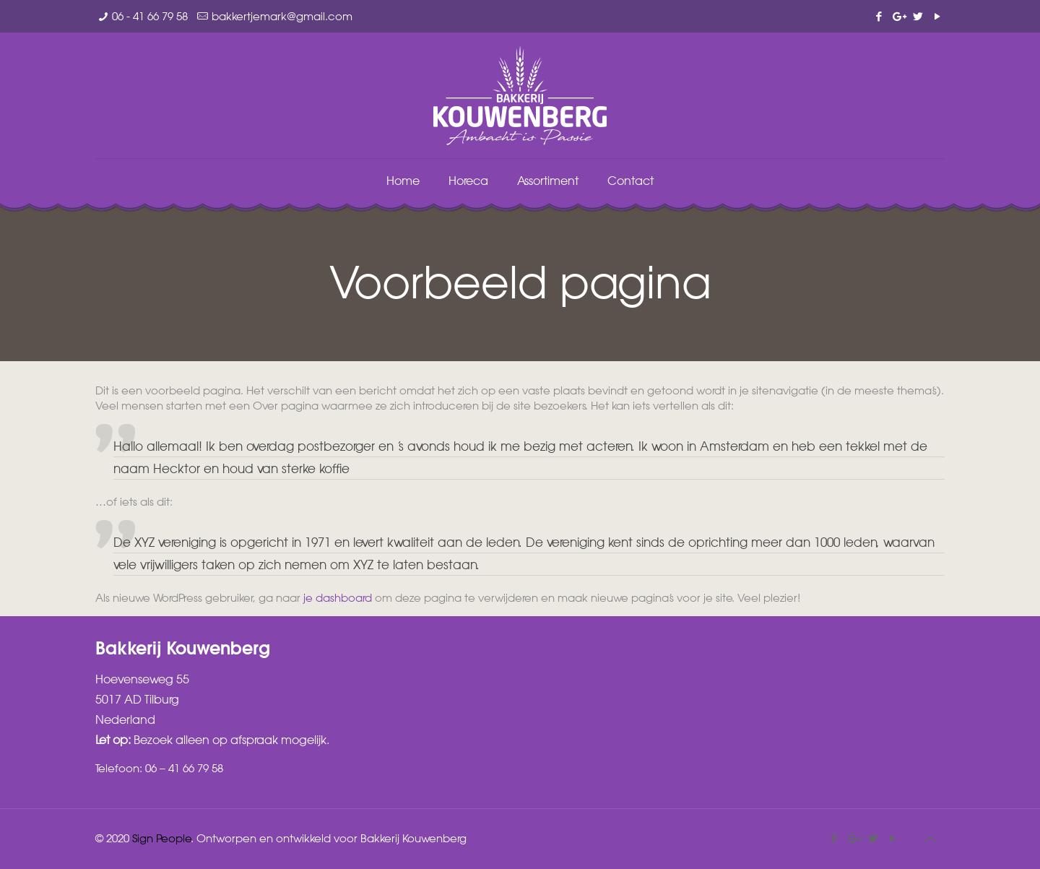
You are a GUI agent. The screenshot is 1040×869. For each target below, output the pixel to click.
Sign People (161, 838)
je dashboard (337, 597)
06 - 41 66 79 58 (150, 16)
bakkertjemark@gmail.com (282, 16)
